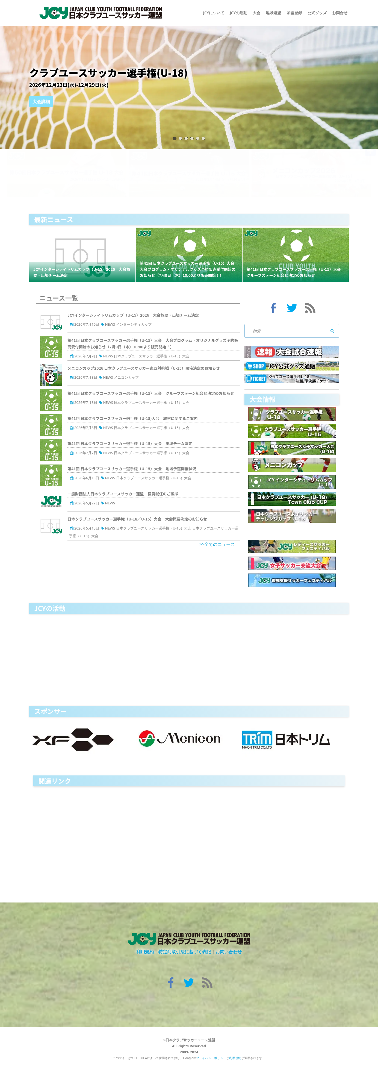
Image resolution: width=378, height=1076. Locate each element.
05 (197, 138)
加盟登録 (294, 12)
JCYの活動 (238, 12)
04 (192, 138)
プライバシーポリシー (211, 1058)
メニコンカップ (126, 377)
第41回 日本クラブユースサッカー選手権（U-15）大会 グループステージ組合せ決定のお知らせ (150, 393)
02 (180, 138)
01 (174, 138)
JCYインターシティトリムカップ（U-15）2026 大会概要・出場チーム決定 (133, 315)
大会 (256, 12)
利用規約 (145, 952)
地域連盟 (273, 12)
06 (203, 138)
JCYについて (214, 12)
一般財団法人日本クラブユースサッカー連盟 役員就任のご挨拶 (122, 493)
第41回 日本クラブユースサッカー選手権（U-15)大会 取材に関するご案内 (132, 418)
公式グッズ (317, 12)
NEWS (110, 324)
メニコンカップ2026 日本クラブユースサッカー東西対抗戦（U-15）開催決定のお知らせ (143, 368)
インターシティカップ (134, 324)
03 (186, 138)
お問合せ (339, 12)
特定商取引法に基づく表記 (184, 952)
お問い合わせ (228, 952)
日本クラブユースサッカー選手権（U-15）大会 (151, 356)
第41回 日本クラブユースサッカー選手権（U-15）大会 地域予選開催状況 (131, 468)
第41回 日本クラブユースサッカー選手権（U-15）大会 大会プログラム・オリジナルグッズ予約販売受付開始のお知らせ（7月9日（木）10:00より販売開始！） (189, 269)
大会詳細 (41, 106)
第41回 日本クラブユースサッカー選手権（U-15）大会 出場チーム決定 (129, 443)
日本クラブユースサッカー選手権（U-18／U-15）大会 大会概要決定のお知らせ (137, 519)
